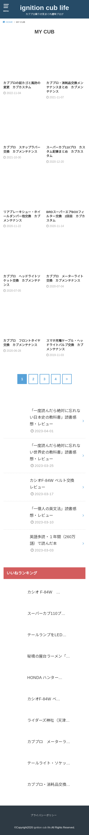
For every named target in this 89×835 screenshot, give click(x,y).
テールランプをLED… (46, 635)
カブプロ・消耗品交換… (48, 785)
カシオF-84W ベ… (43, 699)
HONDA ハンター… (44, 678)
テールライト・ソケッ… (48, 763)
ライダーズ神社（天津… (48, 720)
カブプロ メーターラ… (48, 742)
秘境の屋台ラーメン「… (48, 656)
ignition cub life (44, 7)
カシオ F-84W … (43, 592)
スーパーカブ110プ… (46, 614)
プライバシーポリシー (44, 815)
